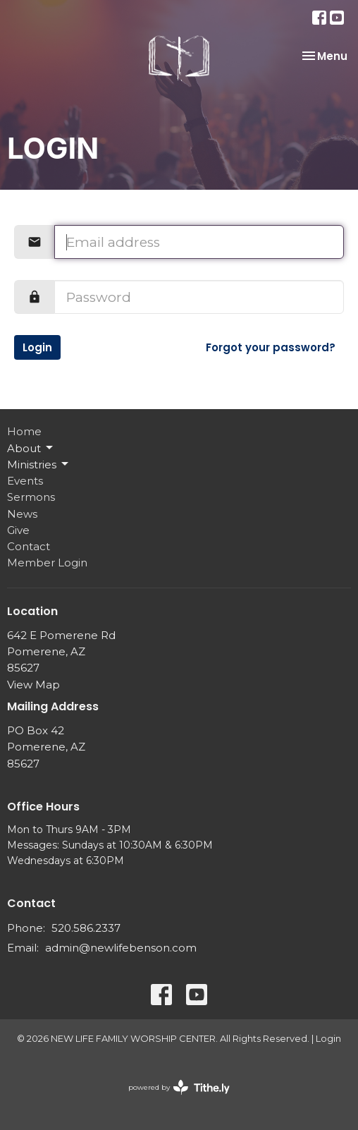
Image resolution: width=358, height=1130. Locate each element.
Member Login (47, 562)
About (31, 448)
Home (24, 431)
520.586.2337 (86, 928)
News (22, 514)
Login (37, 347)
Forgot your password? (270, 347)
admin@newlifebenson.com (121, 947)
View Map (33, 684)
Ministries (38, 464)
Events (25, 480)
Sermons (31, 497)
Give (18, 530)
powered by (179, 1087)
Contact (28, 546)
